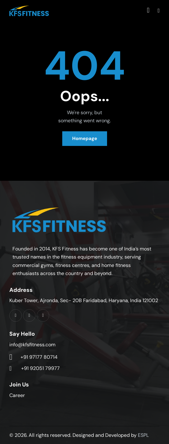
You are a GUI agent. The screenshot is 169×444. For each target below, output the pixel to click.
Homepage (84, 138)
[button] (158, 11)
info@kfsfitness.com (32, 344)
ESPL (143, 435)
